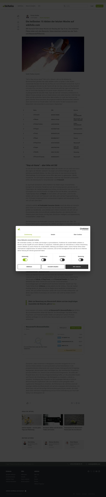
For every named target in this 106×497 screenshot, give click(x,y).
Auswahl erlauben (53, 266)
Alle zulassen (77, 266)
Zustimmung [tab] (28, 234)
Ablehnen (29, 266)
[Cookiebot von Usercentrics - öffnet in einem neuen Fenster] (81, 229)
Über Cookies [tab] (78, 234)
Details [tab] (53, 234)
